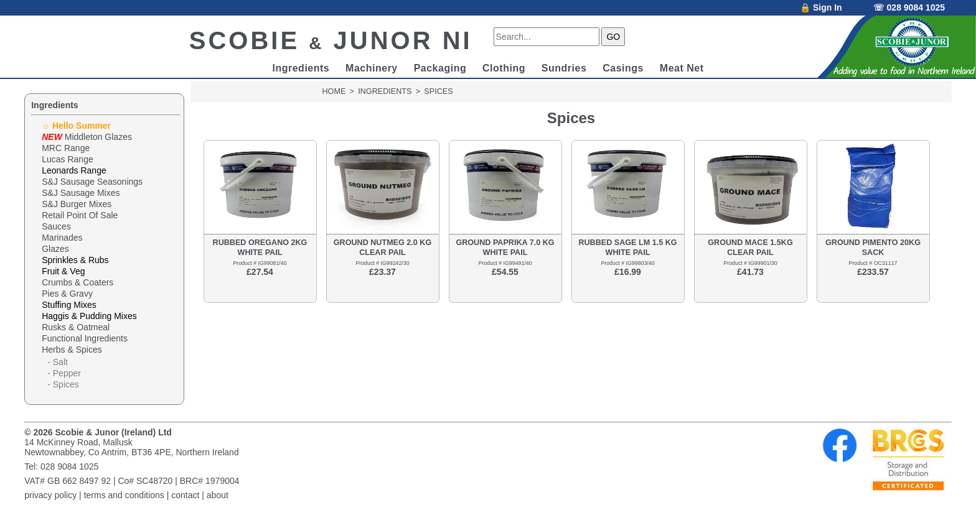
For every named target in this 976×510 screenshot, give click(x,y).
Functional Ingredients (85, 338)
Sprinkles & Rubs (75, 260)
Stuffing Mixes (69, 305)
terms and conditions (124, 495)
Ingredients (300, 68)
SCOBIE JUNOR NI (330, 40)
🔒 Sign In (821, 7)
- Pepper (64, 373)
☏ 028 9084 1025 (909, 7)
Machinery (371, 68)
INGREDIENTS (384, 91)
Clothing (503, 68)
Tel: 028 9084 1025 (61, 466)
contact (185, 495)
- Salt (57, 362)
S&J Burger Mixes (76, 204)
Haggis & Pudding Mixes (89, 316)
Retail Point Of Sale (80, 215)
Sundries (564, 68)
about (217, 495)
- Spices (63, 384)
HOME (334, 91)
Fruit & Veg (63, 271)
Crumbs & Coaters (77, 282)
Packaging (440, 68)
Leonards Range (74, 170)
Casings (623, 68)
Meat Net (682, 68)
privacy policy (50, 495)
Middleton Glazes (87, 137)
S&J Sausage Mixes (81, 193)
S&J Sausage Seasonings (92, 182)
